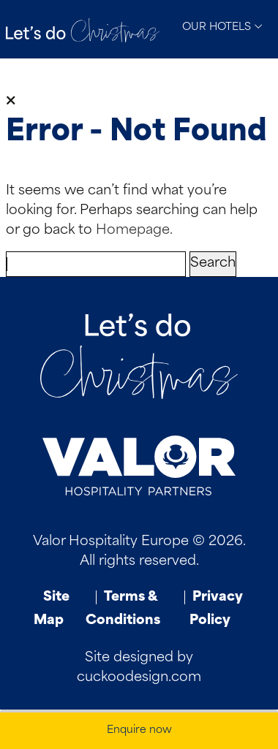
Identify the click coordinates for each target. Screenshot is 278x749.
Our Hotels (222, 27)
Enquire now (139, 730)
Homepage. (134, 230)
